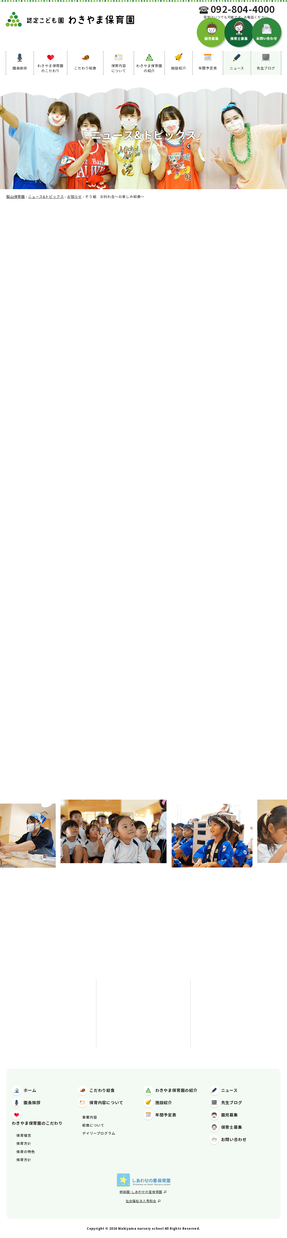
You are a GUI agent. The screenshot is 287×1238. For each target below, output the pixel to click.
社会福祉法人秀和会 (143, 1200)
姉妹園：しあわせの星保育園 (143, 1191)
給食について (93, 1125)
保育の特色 (25, 1151)
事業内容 (89, 1117)
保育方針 (23, 1143)
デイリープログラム (98, 1133)
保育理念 (23, 1135)
